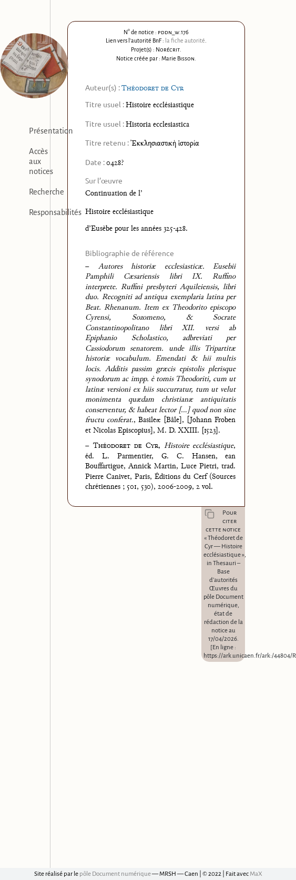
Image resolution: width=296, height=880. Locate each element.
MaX (256, 874)
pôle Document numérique (115, 874)
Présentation (51, 131)
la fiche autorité (185, 40)
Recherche (46, 192)
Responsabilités (55, 212)
